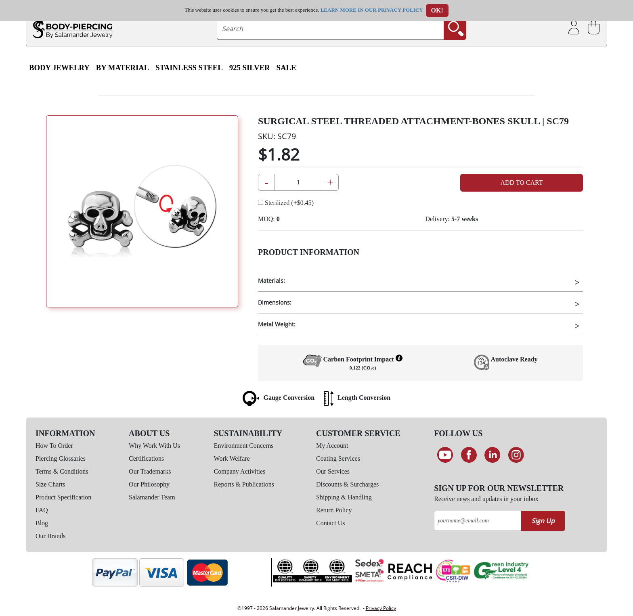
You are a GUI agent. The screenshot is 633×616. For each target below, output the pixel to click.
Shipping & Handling (344, 497)
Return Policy (334, 510)
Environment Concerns (244, 445)
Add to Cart (521, 182)
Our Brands (50, 535)
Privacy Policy (381, 608)
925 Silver (249, 67)
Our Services (333, 471)
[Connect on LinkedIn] (492, 455)
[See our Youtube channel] (445, 455)
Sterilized (286, 202)
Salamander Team (152, 497)
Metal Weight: (277, 324)
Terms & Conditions (62, 471)
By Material (122, 67)
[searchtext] (330, 28)
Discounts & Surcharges (347, 484)
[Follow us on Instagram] (516, 455)
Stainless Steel (189, 67)
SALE (286, 67)
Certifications (146, 458)
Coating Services (338, 458)
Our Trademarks (150, 471)
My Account (332, 445)
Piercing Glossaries (61, 458)
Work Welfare (232, 458)
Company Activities (240, 471)
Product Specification (63, 497)
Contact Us (330, 523)
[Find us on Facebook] (469, 455)
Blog (42, 523)
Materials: (271, 280)
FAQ (42, 510)
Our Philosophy (149, 484)
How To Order (54, 445)
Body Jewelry (59, 67)
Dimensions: (274, 302)
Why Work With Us (154, 445)
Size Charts (50, 484)
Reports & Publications (244, 484)
